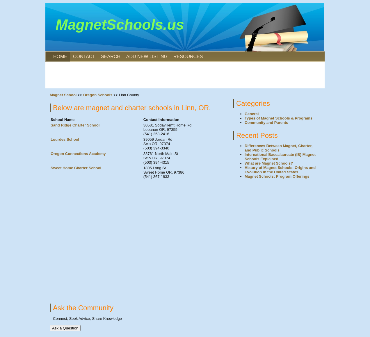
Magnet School (63, 95)
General (252, 114)
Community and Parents (266, 122)
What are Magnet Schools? (269, 163)
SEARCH (110, 56)
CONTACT (84, 56)
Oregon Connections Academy (78, 153)
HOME (60, 56)
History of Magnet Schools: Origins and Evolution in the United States (280, 169)
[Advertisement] (185, 75)
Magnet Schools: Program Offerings (277, 176)
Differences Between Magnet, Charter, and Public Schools (278, 148)
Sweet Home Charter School (76, 168)
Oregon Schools (97, 95)
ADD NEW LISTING (147, 56)
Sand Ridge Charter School (75, 125)
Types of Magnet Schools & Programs (278, 118)
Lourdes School (65, 139)
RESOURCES (188, 56)
